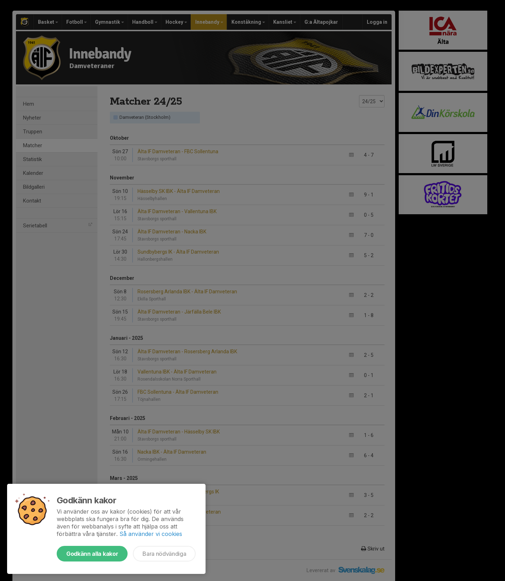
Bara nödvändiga (164, 553)
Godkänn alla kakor (92, 553)
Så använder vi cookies (150, 533)
